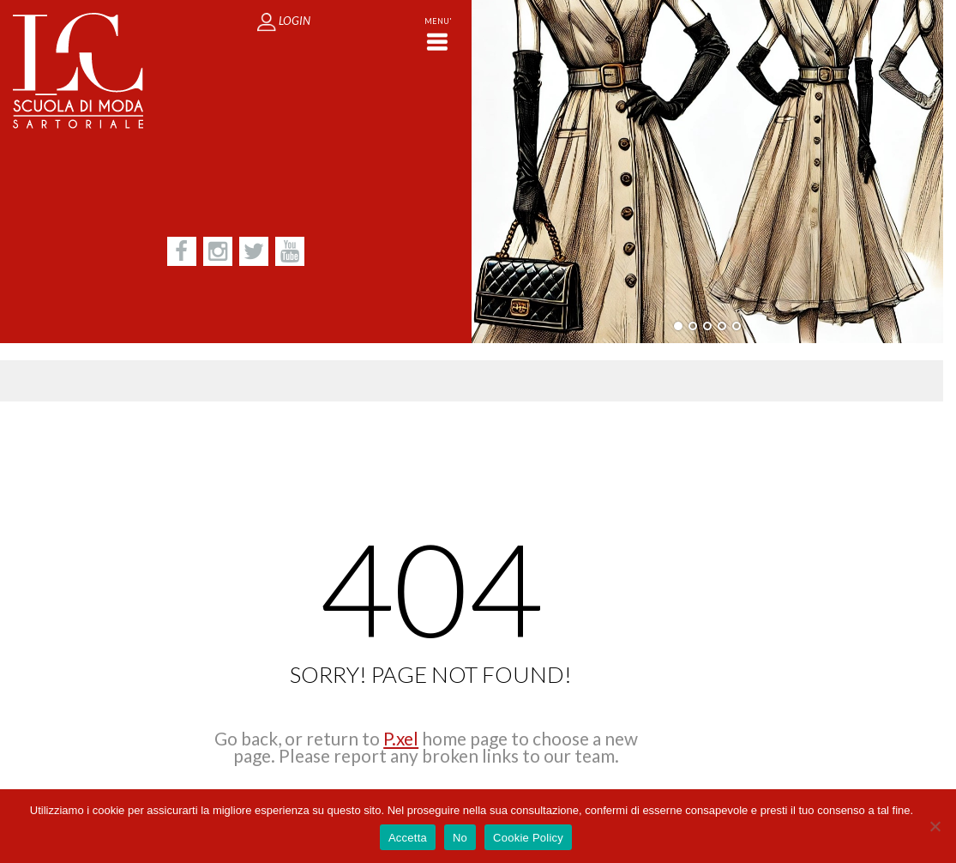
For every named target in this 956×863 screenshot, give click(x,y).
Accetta (407, 837)
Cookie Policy (528, 837)
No (460, 837)
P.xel (400, 738)
